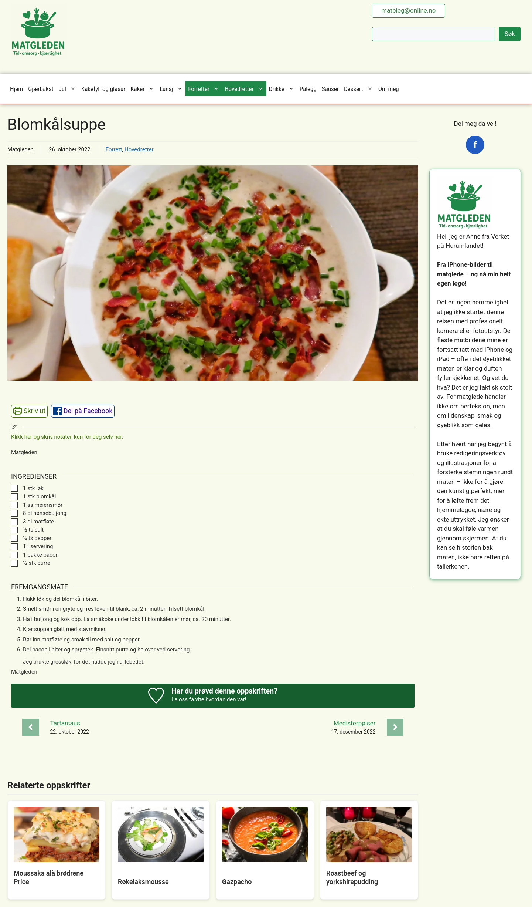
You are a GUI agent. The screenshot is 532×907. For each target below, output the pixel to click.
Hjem (16, 88)
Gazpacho (237, 882)
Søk (510, 33)
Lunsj (172, 88)
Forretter (205, 88)
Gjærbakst (40, 88)
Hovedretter (245, 88)
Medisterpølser (355, 723)
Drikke (283, 88)
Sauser (330, 88)
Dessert (360, 88)
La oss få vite (187, 699)
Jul (69, 88)
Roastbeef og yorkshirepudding (352, 877)
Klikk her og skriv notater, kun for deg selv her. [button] (67, 437)
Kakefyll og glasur (103, 88)
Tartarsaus (65, 723)
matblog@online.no (408, 10)
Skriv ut (29, 411)
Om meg (388, 88)
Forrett (114, 149)
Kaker (143, 88)
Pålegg (308, 88)
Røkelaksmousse (143, 882)
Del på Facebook (83, 411)
